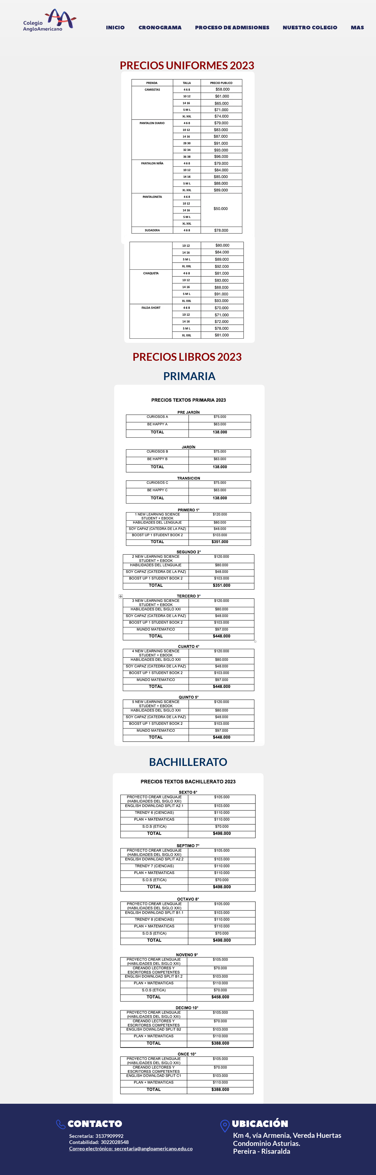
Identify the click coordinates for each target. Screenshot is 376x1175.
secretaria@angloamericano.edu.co (153, 1148)
